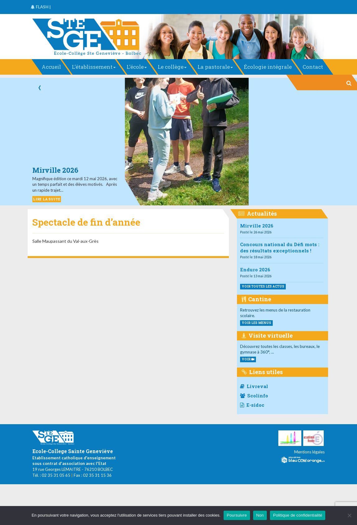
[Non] (349, 515)
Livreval (254, 386)
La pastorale (215, 66)
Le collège (172, 66)
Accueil (51, 66)
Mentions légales (309, 451)
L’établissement (94, 66)
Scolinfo (254, 395)
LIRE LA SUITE (46, 199)
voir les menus (256, 323)
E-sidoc (252, 405)
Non (260, 515)
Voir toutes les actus (263, 286)
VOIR (248, 359)
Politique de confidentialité (297, 515)
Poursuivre (237, 515)
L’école (137, 66)
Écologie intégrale (268, 66)
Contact (313, 66)
